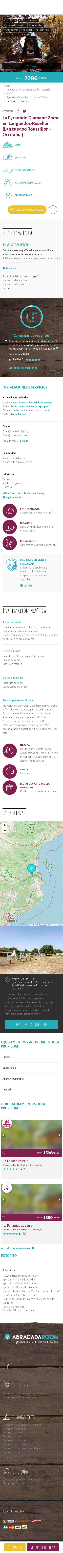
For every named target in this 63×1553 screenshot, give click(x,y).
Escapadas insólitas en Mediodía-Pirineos (24, 1393)
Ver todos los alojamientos (15, 1248)
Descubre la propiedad (31, 1024)
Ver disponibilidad (43, 1547)
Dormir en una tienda (14, 1429)
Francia (6, 85)
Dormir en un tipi (11, 1452)
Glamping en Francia (13, 1483)
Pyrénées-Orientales (17, 97)
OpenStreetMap (45, 925)
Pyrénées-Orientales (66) (25, 982)
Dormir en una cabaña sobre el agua (21, 1448)
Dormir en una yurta (13, 1432)
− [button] (5, 830)
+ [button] (5, 825)
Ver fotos (31, 66)
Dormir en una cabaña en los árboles (22, 1425)
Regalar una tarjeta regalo (29, 210)
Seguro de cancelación (14, 1511)
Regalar (17, 1547)
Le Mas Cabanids (41, 97)
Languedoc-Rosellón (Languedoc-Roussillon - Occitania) (33, 985)
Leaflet (33, 925)
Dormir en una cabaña (14, 1444)
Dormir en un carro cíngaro (17, 1436)
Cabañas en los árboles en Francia (20, 1479)
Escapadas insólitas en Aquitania (19, 1397)
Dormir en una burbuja (14, 1440)
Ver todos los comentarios (23, 367)
